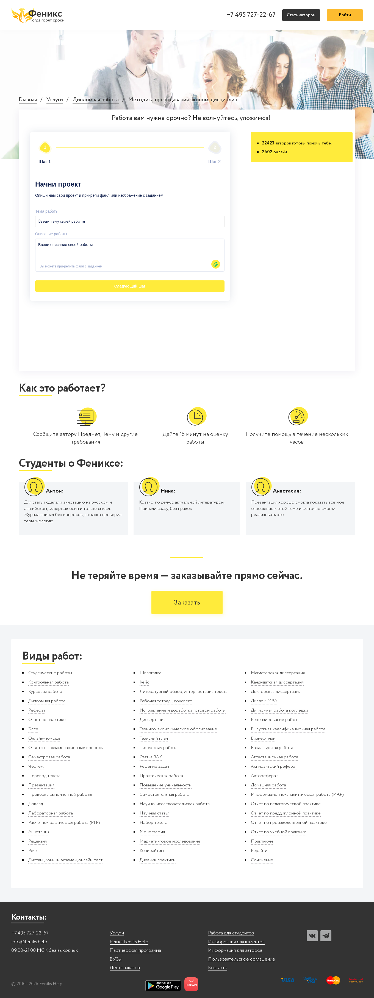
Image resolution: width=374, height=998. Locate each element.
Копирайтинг (152, 850)
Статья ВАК (151, 757)
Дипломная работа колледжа (279, 710)
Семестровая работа (49, 757)
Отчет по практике (47, 720)
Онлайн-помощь (44, 738)
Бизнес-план (263, 738)
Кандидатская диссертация (277, 682)
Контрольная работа (48, 682)
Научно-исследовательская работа (175, 804)
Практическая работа (161, 776)
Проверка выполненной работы (60, 794)
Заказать (187, 603)
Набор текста (153, 822)
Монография (152, 832)
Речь (32, 850)
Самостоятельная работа (164, 794)
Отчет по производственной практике (289, 822)
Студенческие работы (50, 673)
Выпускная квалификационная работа (288, 729)
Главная (28, 100)
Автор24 (221, 286)
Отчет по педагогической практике (286, 804)
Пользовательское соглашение (241, 959)
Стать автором (301, 15)
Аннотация (38, 832)
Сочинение (262, 860)
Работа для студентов (231, 933)
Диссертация (152, 720)
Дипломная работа (96, 100)
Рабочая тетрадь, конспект (166, 701)
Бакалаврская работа (272, 748)
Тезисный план (154, 738)
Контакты (217, 967)
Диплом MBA (264, 701)
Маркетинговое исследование (170, 841)
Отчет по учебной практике (278, 832)
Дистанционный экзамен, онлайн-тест (65, 860)
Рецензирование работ (274, 720)
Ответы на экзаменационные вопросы (66, 748)
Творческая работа (159, 748)
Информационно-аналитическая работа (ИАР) (297, 794)
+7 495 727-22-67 (251, 15)
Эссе (33, 729)
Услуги (54, 100)
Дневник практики (158, 860)
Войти (345, 15)
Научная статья (154, 813)
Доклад (35, 804)
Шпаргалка (150, 673)
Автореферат (264, 776)
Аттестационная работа (274, 757)
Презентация (41, 785)
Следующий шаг (66, 269)
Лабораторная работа (50, 813)
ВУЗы (115, 959)
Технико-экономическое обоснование (178, 729)
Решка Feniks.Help (129, 942)
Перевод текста (44, 776)
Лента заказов (125, 967)
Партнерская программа (135, 950)
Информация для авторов (235, 950)
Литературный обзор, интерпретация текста (184, 691)
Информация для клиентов (236, 942)
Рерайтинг (261, 850)
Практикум (262, 841)
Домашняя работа (268, 785)
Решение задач (154, 766)
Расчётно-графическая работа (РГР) (64, 822)
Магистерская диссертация (278, 673)
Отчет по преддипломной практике (286, 813)
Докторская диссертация (276, 691)
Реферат (36, 710)
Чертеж (36, 766)
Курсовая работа (45, 691)
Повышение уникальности (166, 785)
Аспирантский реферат (274, 766)
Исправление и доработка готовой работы (183, 710)
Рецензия (37, 841)
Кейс (144, 682)
